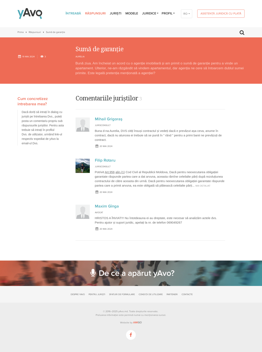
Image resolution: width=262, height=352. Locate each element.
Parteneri (172, 294)
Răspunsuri (95, 13)
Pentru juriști (97, 294)
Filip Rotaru (105, 160)
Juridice (150, 13)
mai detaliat (202, 186)
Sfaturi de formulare (122, 294)
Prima (21, 32)
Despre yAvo (78, 294)
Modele (131, 13)
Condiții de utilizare (151, 294)
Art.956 (110, 172)
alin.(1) (120, 172)
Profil (168, 13)
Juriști (115, 13)
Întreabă (73, 13)
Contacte (187, 294)
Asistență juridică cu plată (221, 13)
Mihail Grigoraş (108, 119)
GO (137, 322)
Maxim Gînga (107, 206)
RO (185, 13)
